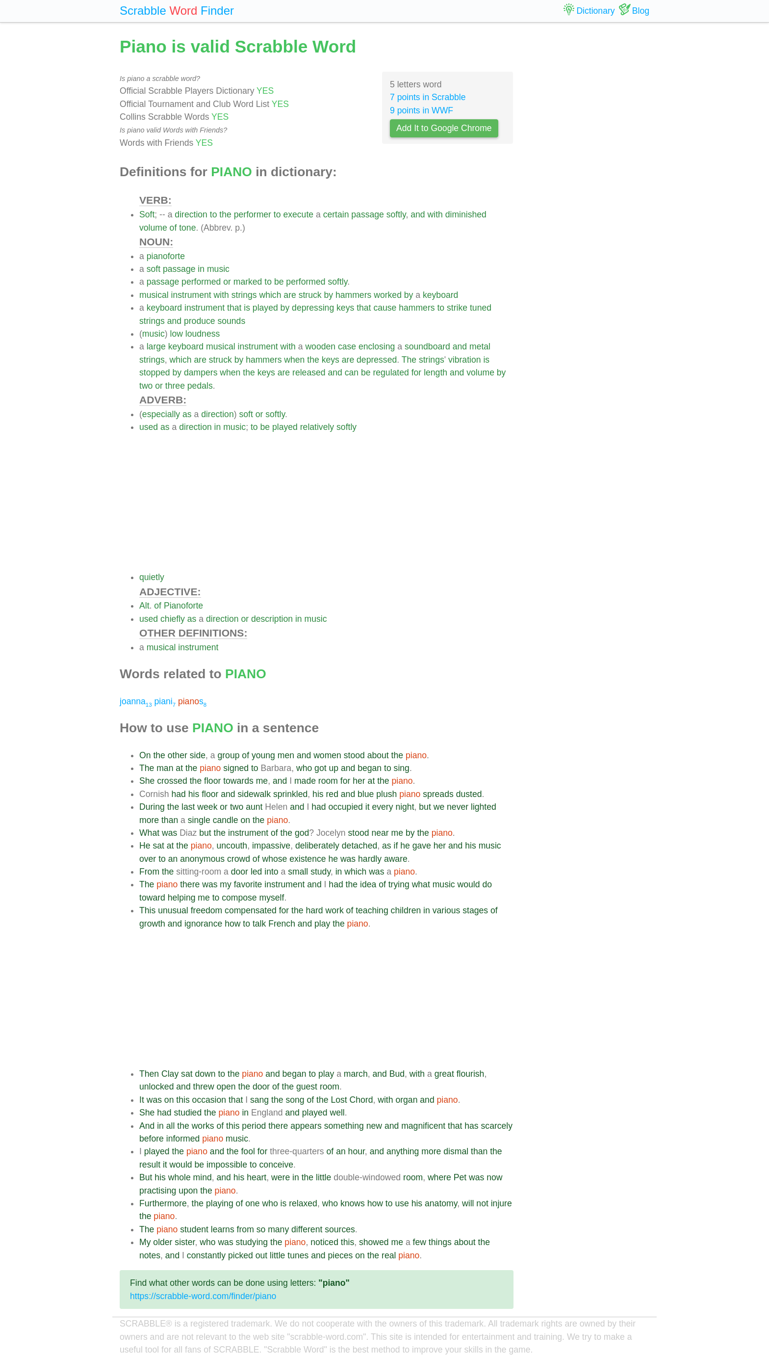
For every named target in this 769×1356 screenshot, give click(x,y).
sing (402, 768)
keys (345, 308)
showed (374, 1242)
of (173, 228)
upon (188, 1191)
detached (359, 846)
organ (406, 1100)
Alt (144, 606)
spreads (438, 794)
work (335, 910)
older (162, 1242)
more (149, 820)
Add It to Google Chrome (444, 128)
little (323, 1177)
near (379, 833)
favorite (248, 884)
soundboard (427, 346)
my (225, 884)
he (405, 846)
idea (368, 884)
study (320, 872)
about (378, 755)
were (280, 1177)
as (187, 414)
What (149, 833)
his (194, 794)
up (333, 768)
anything (402, 1151)
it (367, 807)
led (256, 872)
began (370, 768)
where (439, 1177)
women (327, 755)
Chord (361, 1100)
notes (149, 1255)
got (320, 768)
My (145, 1242)
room (328, 781)
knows (352, 1203)
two (146, 386)
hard (314, 910)
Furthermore (163, 1203)
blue (366, 794)
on (245, 820)
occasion (209, 1100)
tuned (480, 308)
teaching (372, 910)
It (141, 1100)
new (374, 1126)
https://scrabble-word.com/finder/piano (203, 1296)
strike (457, 308)
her (359, 781)
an (173, 859)
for (416, 372)
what (421, 884)
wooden (320, 346)
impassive (271, 846)
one (252, 1203)
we (439, 807)
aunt (254, 807)
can (352, 372)
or (227, 282)
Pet (460, 1177)
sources (340, 1229)
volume (153, 228)
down (205, 1074)
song (294, 1100)
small (298, 872)
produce (199, 321)
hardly (370, 859)
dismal (455, 1151)
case (347, 346)
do (487, 884)
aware (396, 859)
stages (475, 910)
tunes (297, 1255)
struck (310, 295)
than (169, 820)
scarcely (497, 1126)
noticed (324, 1242)
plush (386, 794)
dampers (200, 372)
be (279, 282)
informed (183, 1138)
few (419, 1242)
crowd (238, 859)
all (170, 1126)
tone (187, 228)
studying (252, 1242)
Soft (146, 214)
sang (259, 1100)
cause (384, 308)
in (201, 269)
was (169, 833)
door (239, 872)
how (232, 924)
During (152, 807)
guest (306, 1086)
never (457, 807)
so (261, 1229)
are (289, 295)
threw (203, 1086)
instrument (191, 295)
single (199, 820)
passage (367, 214)
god (302, 833)
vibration (464, 360)
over (147, 859)
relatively (317, 427)
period (254, 1126)
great (444, 1074)
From (149, 872)
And (146, 1126)
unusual (173, 910)
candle (225, 820)
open (226, 1086)
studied (188, 1112)
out (261, 1255)
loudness (202, 334)
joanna (136, 701)
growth (152, 924)
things (440, 1242)
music (218, 269)
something (344, 1126)
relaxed (303, 1203)
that (234, 308)
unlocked (156, 1086)
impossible (226, 1165)
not (482, 1203)
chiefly (172, 619)
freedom (207, 910)
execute (298, 214)
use (402, 1203)
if (395, 846)
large (156, 346)
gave (421, 846)
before (151, 1138)
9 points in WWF (421, 110)
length (435, 372)
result (149, 1165)
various (447, 910)
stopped (154, 372)
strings (244, 295)
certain (336, 214)
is (247, 308)
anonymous (202, 859)
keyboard (440, 295)
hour (356, 1151)
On (145, 755)
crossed (172, 781)
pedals (200, 386)
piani (165, 701)
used (148, 427)
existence (307, 859)
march (356, 1074)
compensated (251, 910)
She (146, 781)
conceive (276, 1165)
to (213, 214)
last (188, 807)
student (194, 1229)
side (197, 755)
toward (152, 898)
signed (236, 768)
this (182, 1100)
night (404, 807)
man (164, 768)
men (286, 755)
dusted (469, 794)
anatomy (441, 1203)
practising (157, 1191)
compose (239, 898)
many (278, 1229)
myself (271, 898)
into (271, 872)
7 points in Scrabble (428, 97)
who (304, 768)
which (270, 295)
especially (161, 414)
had (179, 794)
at (179, 768)
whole (179, 1177)
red (332, 794)
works (203, 1126)
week (207, 807)
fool (248, 1151)
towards (238, 781)
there (190, 884)
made (305, 781)
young (263, 755)
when (294, 360)
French (281, 924)
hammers (353, 295)
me (262, 781)
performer (252, 214)
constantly (206, 1255)
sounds (231, 321)
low (176, 334)
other (177, 755)
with (435, 214)
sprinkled (290, 794)
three (175, 386)
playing (219, 1203)
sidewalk (254, 794)
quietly (151, 577)
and (417, 214)
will (468, 1203)
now (494, 1177)
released (309, 372)
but (425, 807)
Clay (170, 1074)
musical (154, 295)
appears (306, 1126)
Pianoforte (183, 606)
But (145, 1177)
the (225, 214)
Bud (397, 1074)
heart (256, 1177)
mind (202, 1177)
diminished (466, 214)
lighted (483, 807)
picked (240, 1255)
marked (247, 282)
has (471, 1126)
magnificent (423, 1126)
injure (501, 1203)
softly (396, 214)
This (147, 910)
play (322, 924)
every (382, 807)
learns (222, 1229)
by (328, 295)
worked (388, 295)
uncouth (232, 846)
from (245, 1229)
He (145, 846)
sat (158, 846)
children (406, 910)
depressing (313, 308)
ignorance (203, 924)
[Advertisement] (326, 502)
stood (354, 755)
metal (479, 346)
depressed (377, 360)
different (306, 1229)
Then (149, 1074)
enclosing (377, 346)
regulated (391, 372)
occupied (345, 807)
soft (153, 269)
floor (212, 781)
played (265, 308)
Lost (339, 1100)
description (272, 619)
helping (182, 898)
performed (201, 282)
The (409, 360)
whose (274, 859)
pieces (340, 1255)
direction (191, 214)
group (228, 755)
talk (259, 924)
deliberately (317, 846)
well (337, 1112)
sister (185, 1242)
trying (399, 884)
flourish (471, 1074)
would (469, 884)
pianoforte (166, 256)
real (389, 1255)
